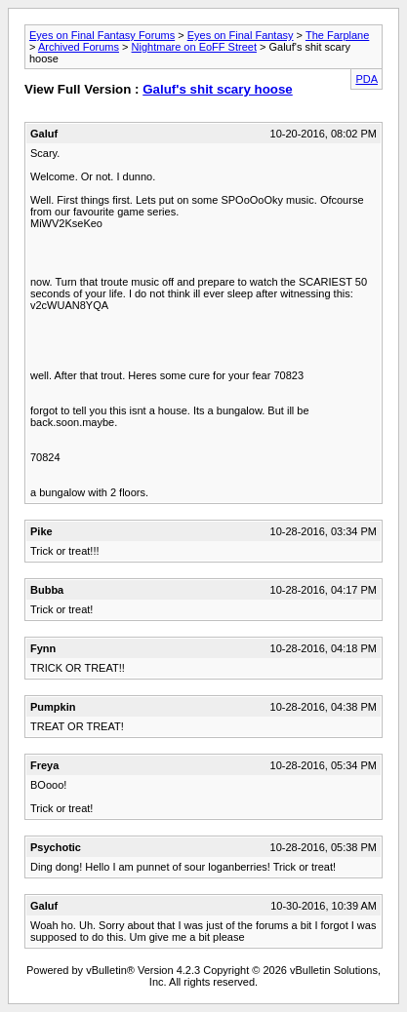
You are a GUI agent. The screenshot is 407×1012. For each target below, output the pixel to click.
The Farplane (337, 35)
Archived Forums (78, 47)
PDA (366, 79)
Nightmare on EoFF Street (194, 47)
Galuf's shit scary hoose (217, 89)
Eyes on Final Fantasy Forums (102, 35)
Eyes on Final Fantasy (240, 35)
